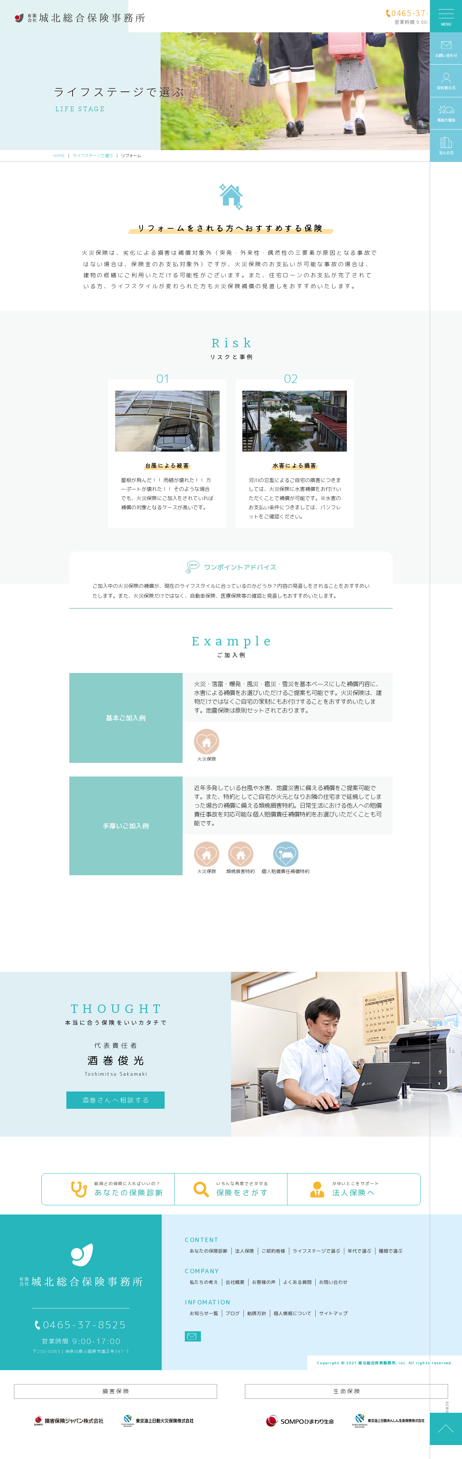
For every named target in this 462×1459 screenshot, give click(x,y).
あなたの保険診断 (197, 1261)
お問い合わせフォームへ (215, 909)
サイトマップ (322, 1323)
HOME (59, 155)
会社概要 (223, 1292)
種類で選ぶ (379, 1261)
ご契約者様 (262, 1261)
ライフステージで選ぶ (93, 155)
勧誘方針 (245, 1323)
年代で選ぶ (348, 1261)
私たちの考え (192, 1292)
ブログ (221, 1323)
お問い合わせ (322, 1292)
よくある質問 (286, 1292)
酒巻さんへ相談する (108, 1099)
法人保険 (233, 1261)
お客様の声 (252, 1292)
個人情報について (281, 1323)
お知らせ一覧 (192, 1323)
